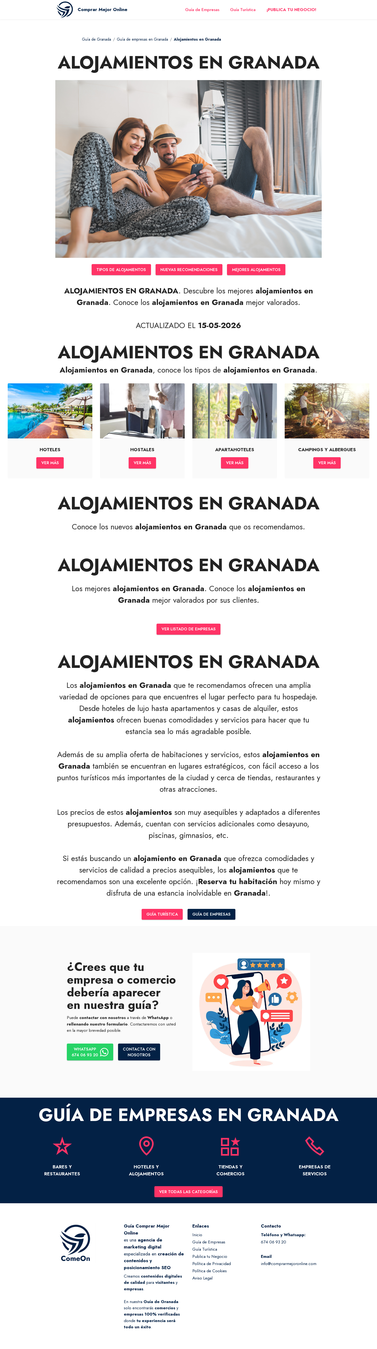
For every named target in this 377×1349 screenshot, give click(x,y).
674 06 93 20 (273, 1244)
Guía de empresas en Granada (142, 39)
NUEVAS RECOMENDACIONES (189, 270)
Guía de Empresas (202, 11)
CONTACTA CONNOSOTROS (141, 1054)
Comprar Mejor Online (106, 11)
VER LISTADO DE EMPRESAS (188, 630)
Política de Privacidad (211, 1266)
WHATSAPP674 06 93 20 (91, 1054)
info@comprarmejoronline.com (288, 1266)
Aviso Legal (202, 1281)
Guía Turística (243, 11)
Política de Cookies (209, 1273)
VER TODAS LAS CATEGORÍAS (188, 1194)
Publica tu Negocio (209, 1259)
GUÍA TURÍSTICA (161, 916)
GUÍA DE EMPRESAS (212, 916)
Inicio (197, 1237)
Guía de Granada (96, 39)
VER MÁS (50, 463)
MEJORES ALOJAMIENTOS (258, 270)
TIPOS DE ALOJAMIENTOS (119, 270)
